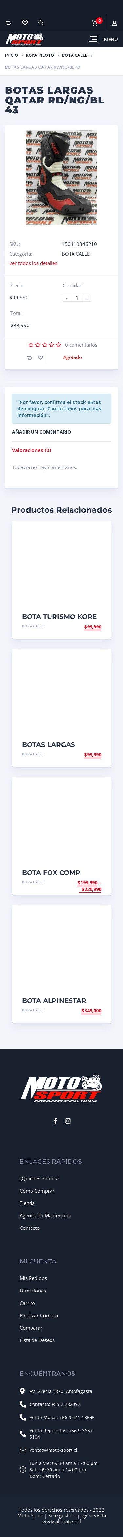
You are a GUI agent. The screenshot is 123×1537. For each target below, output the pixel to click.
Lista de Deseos (37, 1340)
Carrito (27, 1303)
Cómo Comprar (37, 1190)
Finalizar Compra (39, 1315)
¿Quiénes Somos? (39, 1178)
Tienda (27, 1203)
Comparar (31, 1327)
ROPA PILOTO (40, 55)
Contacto (30, 1228)
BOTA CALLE (74, 55)
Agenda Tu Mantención (45, 1215)
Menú (111, 39)
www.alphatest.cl (61, 1521)
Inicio (11, 55)
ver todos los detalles (33, 263)
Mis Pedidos (33, 1278)
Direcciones (33, 1290)
